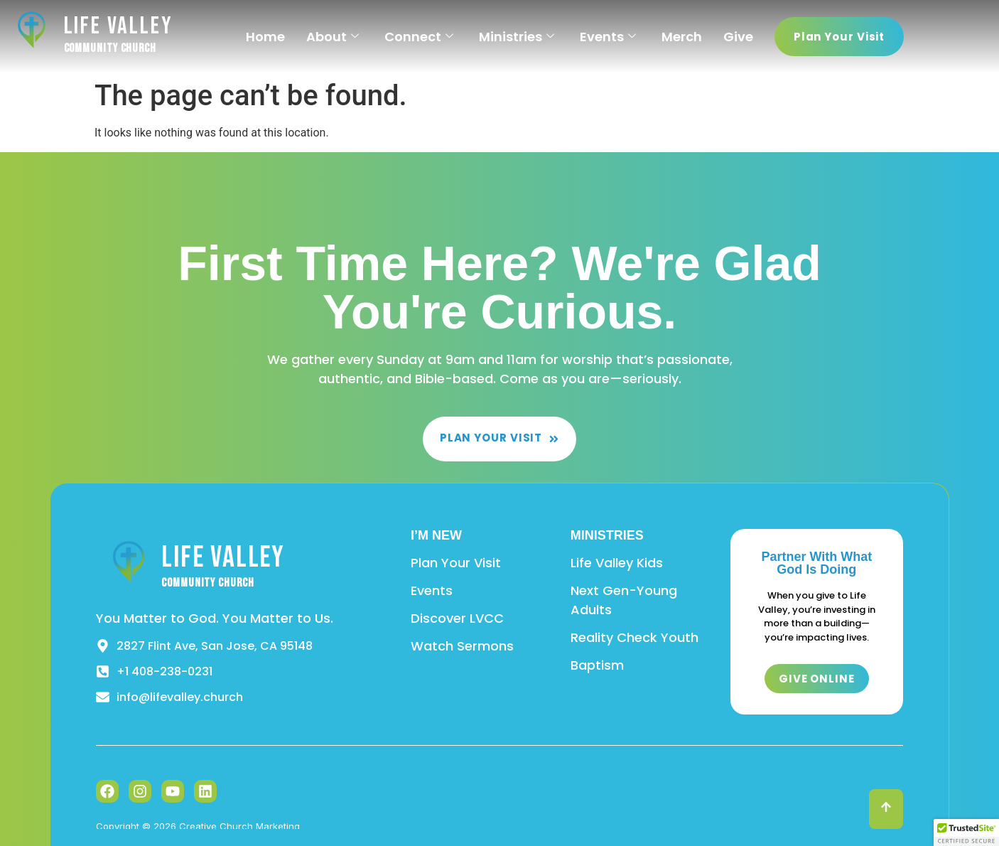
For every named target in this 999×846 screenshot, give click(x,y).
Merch (682, 36)
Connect (418, 36)
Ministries (516, 36)
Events (608, 36)
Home (265, 36)
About (332, 36)
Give (738, 36)
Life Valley (118, 26)
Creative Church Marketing (239, 826)
